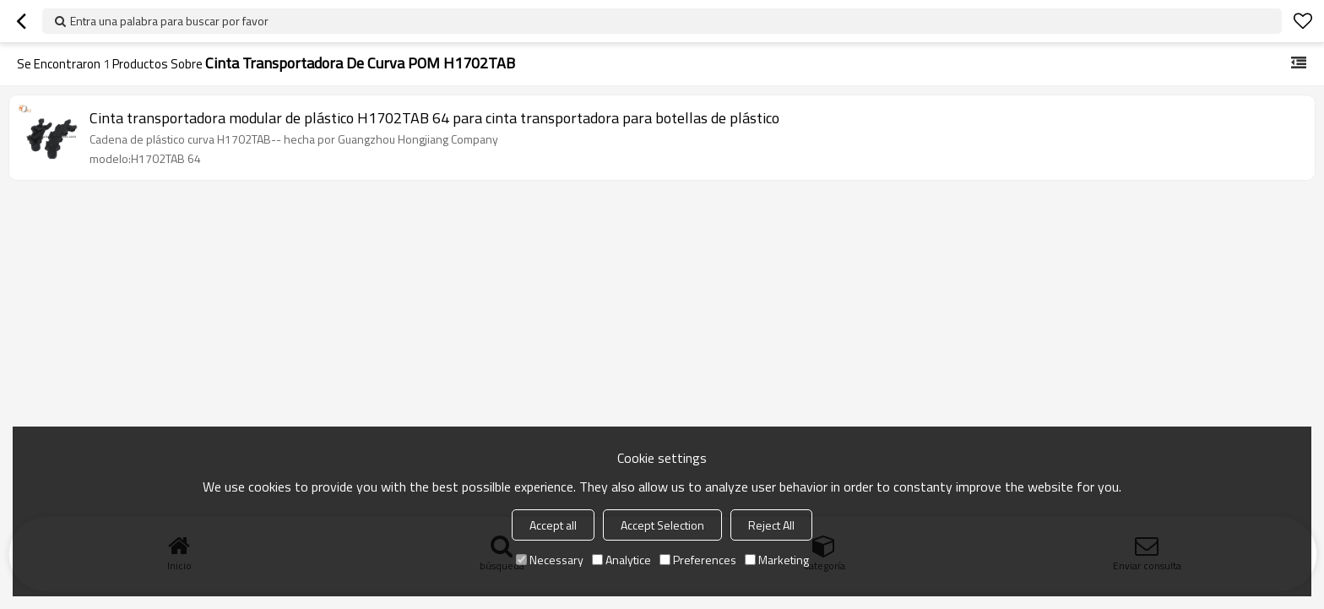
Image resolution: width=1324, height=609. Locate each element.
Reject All (771, 525)
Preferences (697, 559)
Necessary (549, 559)
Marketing (777, 559)
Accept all (553, 525)
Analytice (621, 559)
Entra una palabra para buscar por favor (169, 21)
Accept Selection (662, 525)
